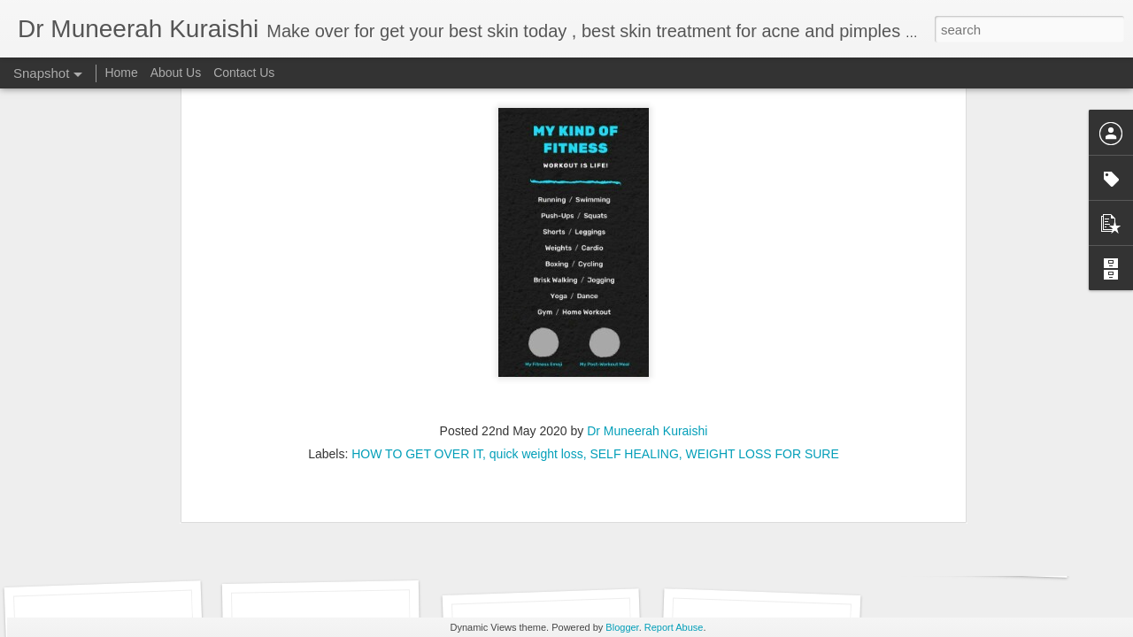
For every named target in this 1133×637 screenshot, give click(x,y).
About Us (176, 72)
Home (120, 72)
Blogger (621, 627)
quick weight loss (536, 246)
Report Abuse (674, 627)
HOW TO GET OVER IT (416, 246)
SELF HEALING (634, 246)
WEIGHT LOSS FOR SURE (762, 246)
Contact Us (243, 72)
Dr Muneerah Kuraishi (647, 223)
